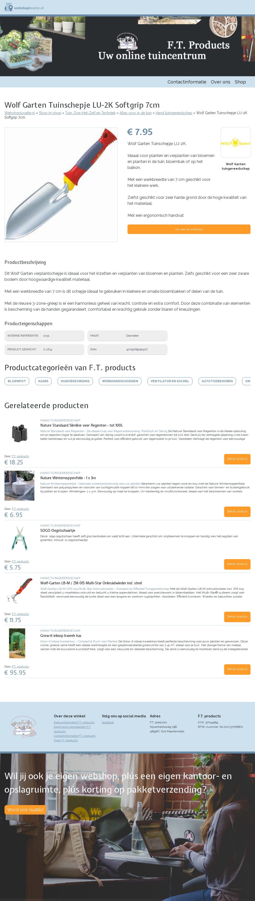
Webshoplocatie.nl (19, 113)
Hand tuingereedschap (174, 113)
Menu (249, 7)
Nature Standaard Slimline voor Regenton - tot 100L (81, 425)
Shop (240, 81)
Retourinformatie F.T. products (74, 722)
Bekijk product (237, 458)
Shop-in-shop (50, 113)
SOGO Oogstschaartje (57, 530)
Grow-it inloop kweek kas (60, 635)
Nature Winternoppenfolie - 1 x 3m (68, 478)
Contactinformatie (187, 81)
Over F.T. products (66, 740)
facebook (108, 722)
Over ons (220, 81)
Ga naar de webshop (189, 229)
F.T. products (20, 456)
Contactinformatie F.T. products (74, 736)
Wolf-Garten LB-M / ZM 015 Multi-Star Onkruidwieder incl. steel (91, 583)
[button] (61, 239)
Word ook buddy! (25, 809)
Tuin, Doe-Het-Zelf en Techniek (90, 113)
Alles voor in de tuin (136, 113)
